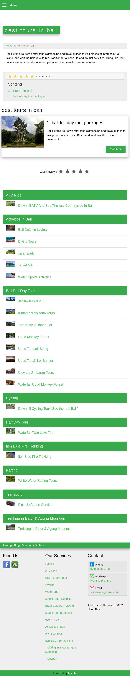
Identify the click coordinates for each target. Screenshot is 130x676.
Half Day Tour (53, 633)
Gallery (39, 545)
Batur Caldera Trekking (59, 605)
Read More (116, 149)
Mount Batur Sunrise (58, 598)
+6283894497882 (100, 568)
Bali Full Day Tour (56, 577)
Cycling (49, 584)
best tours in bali (20, 91)
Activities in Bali (55, 626)
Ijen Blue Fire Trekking (59, 640)
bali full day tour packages (29, 96)
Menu (8, 4)
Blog (17, 545)
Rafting (49, 563)
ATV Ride (51, 570)
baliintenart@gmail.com (104, 592)
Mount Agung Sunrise (58, 612)
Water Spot (52, 591)
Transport (51, 658)
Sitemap (6, 545)
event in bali (52, 619)
